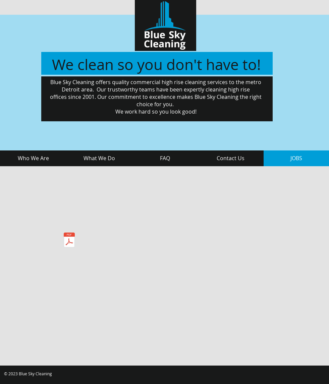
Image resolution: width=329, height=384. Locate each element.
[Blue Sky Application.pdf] (69, 241)
